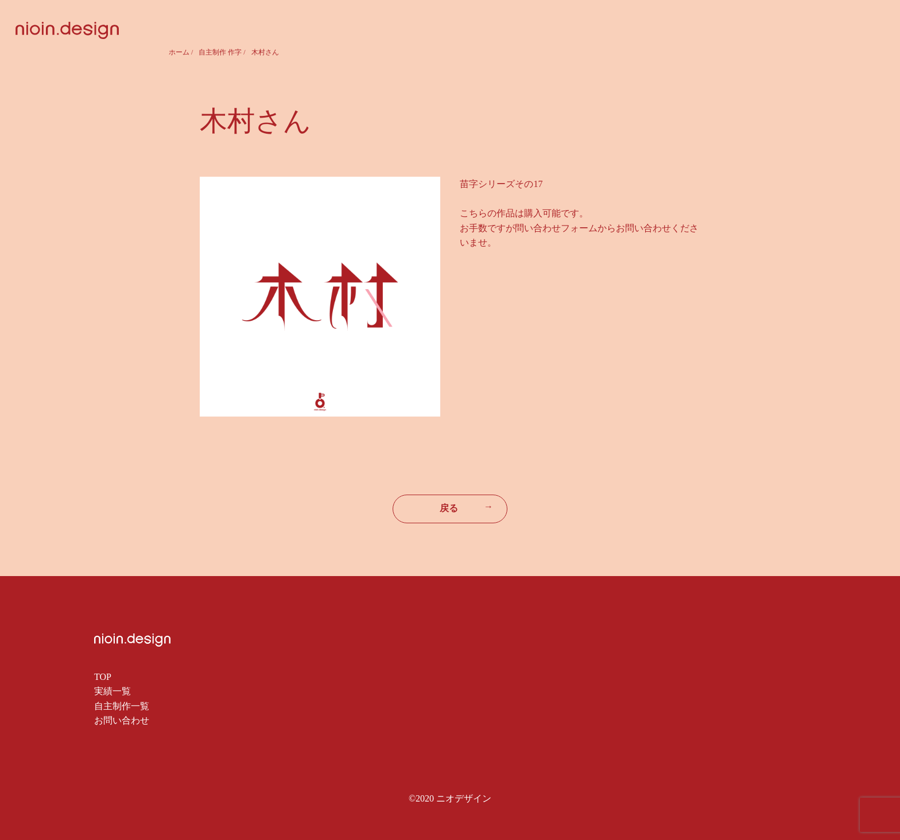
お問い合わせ (121, 720)
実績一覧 (112, 691)
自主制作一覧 (121, 706)
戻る (466, 507)
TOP (102, 677)
